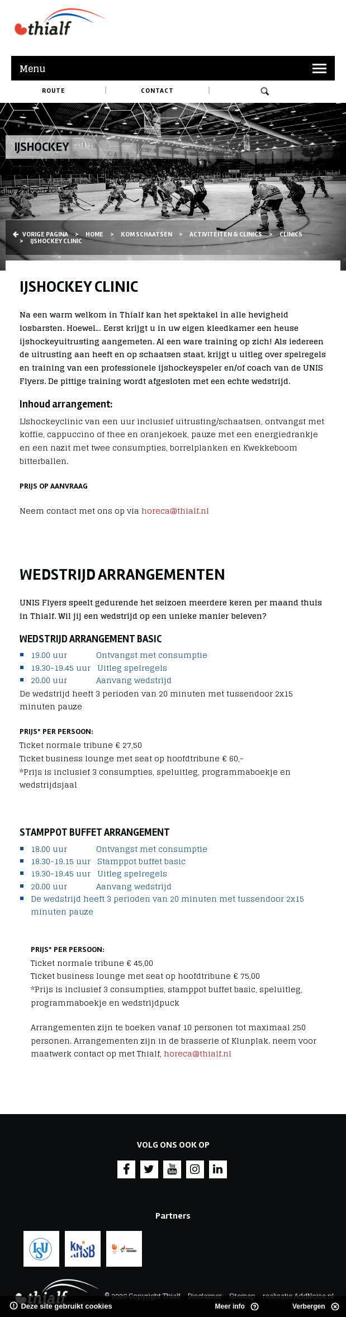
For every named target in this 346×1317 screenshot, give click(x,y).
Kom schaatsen (146, 234)
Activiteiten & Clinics (225, 234)
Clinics (290, 234)
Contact (157, 91)
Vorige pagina (40, 234)
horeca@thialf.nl (175, 511)
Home (94, 234)
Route (53, 91)
